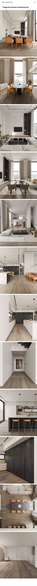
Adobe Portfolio (20, 584)
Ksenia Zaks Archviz (7, 2)
